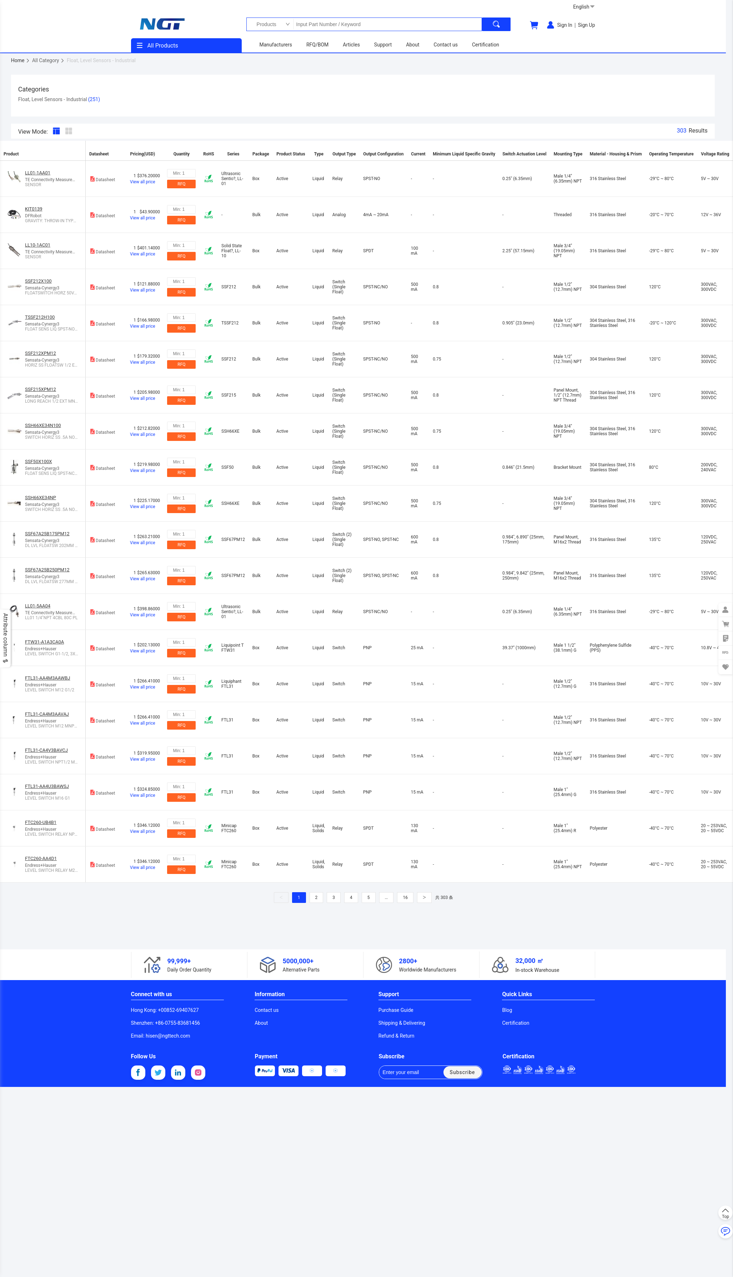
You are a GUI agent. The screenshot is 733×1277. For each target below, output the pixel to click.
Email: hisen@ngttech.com (160, 1036)
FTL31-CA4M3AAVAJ (47, 714)
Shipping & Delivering (401, 1023)
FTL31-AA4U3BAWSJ (47, 786)
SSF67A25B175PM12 (47, 533)
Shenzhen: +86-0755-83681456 (165, 1023)
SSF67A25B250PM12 (47, 569)
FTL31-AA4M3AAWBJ (47, 678)
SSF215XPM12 (40, 389)
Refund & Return (396, 1036)
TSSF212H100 (40, 317)
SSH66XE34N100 (43, 425)
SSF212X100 (38, 281)
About (261, 1023)
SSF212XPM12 (40, 353)
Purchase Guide (395, 1010)
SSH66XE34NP (40, 497)
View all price (142, 181)
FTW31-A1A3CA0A (44, 642)
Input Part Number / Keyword (387, 24)
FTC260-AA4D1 (41, 858)
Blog (507, 1010)
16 (405, 897)
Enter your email (406, 1072)
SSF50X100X (38, 461)
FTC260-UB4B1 (40, 822)
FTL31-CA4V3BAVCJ (46, 750)
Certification (515, 1023)
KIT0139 (33, 209)
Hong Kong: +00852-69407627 (165, 1010)
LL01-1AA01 (37, 172)
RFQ (181, 184)
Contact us (266, 1010)
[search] (496, 24)
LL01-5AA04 (37, 605)
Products (265, 24)
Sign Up (586, 25)
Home (20, 60)
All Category (48, 60)
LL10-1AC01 (37, 245)
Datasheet (102, 178)
